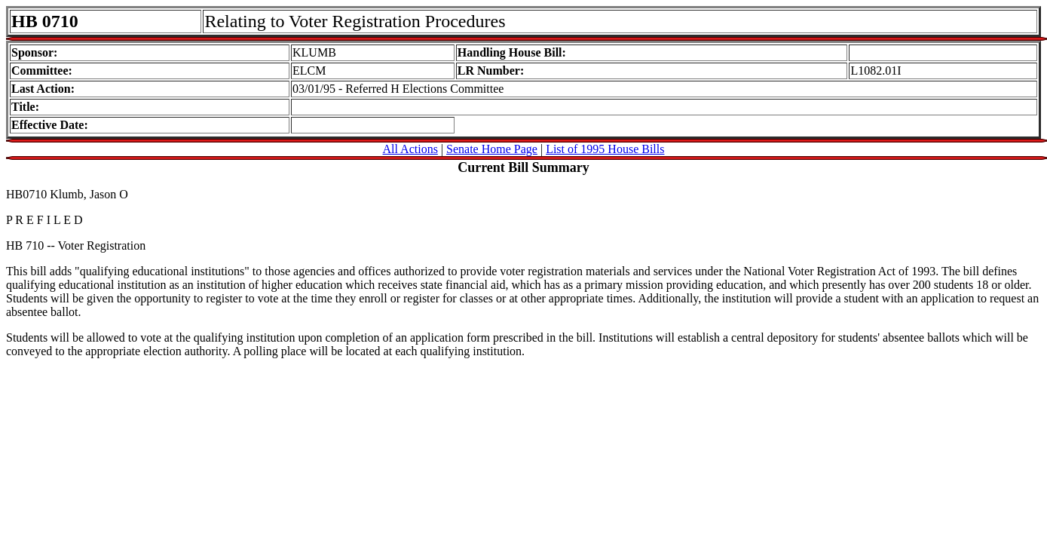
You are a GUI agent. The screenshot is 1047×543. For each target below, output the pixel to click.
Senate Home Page (491, 149)
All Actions (410, 149)
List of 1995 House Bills (605, 149)
